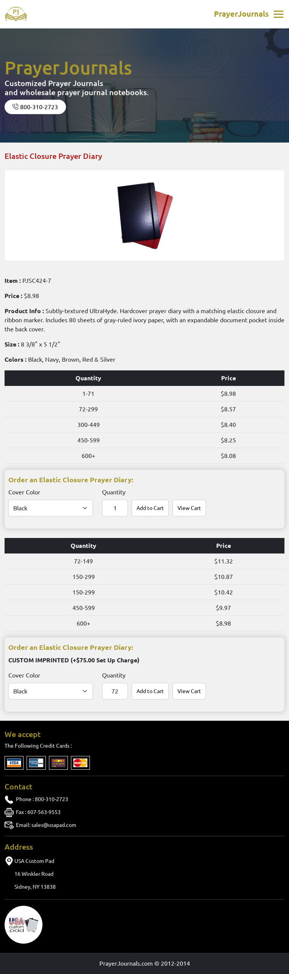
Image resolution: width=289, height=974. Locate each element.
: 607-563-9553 (38, 812)
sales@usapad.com (46, 825)
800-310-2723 (35, 107)
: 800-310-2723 (42, 799)
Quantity (114, 492)
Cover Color (24, 492)
